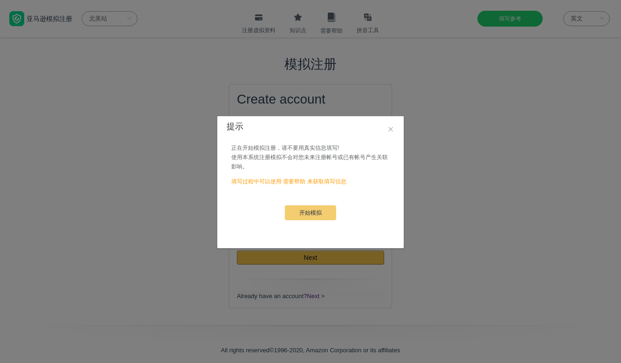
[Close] (390, 130)
